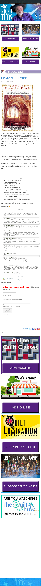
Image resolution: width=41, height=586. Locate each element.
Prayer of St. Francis (14, 78)
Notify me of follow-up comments (11, 306)
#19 (4, 212)
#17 (4, 225)
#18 (4, 218)
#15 (4, 238)
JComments (38, 322)
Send (5, 320)
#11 (4, 265)
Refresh (6, 314)
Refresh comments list (9, 278)
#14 (4, 245)
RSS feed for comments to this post (13, 280)
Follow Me (25, 328)
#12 (4, 257)
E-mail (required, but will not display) (12, 299)
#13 (4, 253)
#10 (4, 272)
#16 (4, 231)
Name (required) (7, 295)
